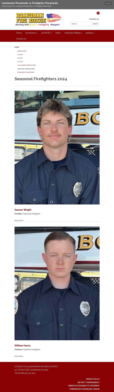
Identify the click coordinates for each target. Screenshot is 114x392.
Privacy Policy (93, 379)
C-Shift (20, 62)
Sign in (96, 389)
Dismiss (108, 3)
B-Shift (20, 58)
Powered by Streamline (81, 389)
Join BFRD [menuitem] (45, 33)
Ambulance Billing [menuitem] (72, 33)
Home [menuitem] (19, 33)
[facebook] (98, 14)
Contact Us (94, 19)
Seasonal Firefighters (26, 69)
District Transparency (89, 382)
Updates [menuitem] (89, 33)
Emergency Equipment (25, 72)
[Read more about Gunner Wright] (57, 154)
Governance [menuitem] (30, 33)
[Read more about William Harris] (57, 290)
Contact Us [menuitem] (21, 39)
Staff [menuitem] (57, 33)
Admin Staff (22, 51)
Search (95, 24)
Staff (17, 47)
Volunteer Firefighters (26, 65)
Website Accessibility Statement (84, 386)
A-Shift (20, 54)
